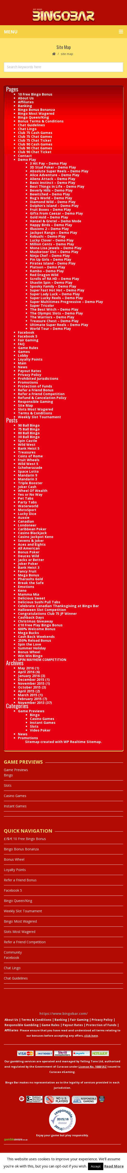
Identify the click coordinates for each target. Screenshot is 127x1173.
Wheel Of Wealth (32, 490)
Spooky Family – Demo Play (53, 286)
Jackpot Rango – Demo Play (53, 232)
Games (24, 351)
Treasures (27, 452)
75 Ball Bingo (29, 429)
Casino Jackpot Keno (35, 536)
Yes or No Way (30, 494)
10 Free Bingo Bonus (35, 94)
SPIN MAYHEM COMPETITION (42, 659)
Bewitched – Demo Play (50, 194)
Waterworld (28, 506)
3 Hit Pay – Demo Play (48, 163)
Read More (114, 1166)
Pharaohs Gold (30, 579)
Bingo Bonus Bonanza (36, 109)
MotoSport (27, 510)
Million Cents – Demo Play (52, 244)
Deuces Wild (28, 556)
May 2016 (26, 668)
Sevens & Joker (31, 540)
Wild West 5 (28, 463)
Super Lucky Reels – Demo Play (56, 298)
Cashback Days (31, 617)
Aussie (23, 517)
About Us (26, 98)
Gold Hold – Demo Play (49, 217)
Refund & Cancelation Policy (42, 397)
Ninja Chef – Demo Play (50, 255)
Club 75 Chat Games (35, 136)
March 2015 (27, 695)
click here (91, 1035)
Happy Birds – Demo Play (51, 225)
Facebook (26, 332)
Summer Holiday (32, 648)
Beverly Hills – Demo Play (51, 190)
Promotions (28, 382)
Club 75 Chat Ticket (34, 140)
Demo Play (27, 159)
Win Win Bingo (30, 655)
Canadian (26, 521)
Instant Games (42, 722)
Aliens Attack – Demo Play (52, 178)
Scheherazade (30, 467)
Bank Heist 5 (28, 448)
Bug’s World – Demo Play (51, 198)
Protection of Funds (35, 386)
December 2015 (31, 679)
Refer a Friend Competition (41, 394)
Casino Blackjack (32, 533)
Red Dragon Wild (44, 274)
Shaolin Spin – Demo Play (51, 282)
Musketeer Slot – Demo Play (54, 251)
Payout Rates (29, 371)
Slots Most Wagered (35, 409)
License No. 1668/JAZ (92, 1066)
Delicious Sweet (31, 598)
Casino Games (42, 718)
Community (13, 952)
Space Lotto (28, 471)
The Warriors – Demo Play (52, 317)
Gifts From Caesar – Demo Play (56, 213)
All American (29, 548)
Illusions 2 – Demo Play (49, 228)
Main (22, 363)
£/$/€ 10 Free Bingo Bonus (25, 838)
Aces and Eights (32, 544)
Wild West (26, 444)
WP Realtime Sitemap (82, 741)
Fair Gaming (28, 340)
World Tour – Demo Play (50, 328)
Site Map (25, 405)
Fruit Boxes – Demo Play (50, 209)
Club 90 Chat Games (35, 148)
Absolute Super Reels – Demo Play (59, 171)
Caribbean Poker (32, 529)
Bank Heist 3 (28, 567)
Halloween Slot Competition (42, 609)
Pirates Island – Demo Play (53, 263)
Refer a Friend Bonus (36, 390)
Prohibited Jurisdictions (38, 378)
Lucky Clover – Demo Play (52, 240)
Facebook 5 (27, 336)
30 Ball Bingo (29, 437)
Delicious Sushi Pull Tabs (39, 602)
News (23, 367)
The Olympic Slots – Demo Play (56, 313)
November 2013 (31, 702)
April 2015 (26, 691)
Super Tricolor (42, 305)
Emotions (26, 586)
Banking (25, 105)
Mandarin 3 (27, 479)
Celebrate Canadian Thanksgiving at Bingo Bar (58, 606)
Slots (34, 726)
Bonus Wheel (29, 652)
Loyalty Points (30, 359)
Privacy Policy (29, 374)
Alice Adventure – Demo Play (54, 175)
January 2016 (29, 675)
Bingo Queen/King (33, 117)
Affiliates (26, 102)
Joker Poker (28, 563)
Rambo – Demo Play (47, 271)
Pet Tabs (25, 498)
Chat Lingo (27, 129)
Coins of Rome (30, 456)
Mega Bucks (28, 632)
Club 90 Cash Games (35, 144)
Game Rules (28, 347)
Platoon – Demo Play (47, 267)
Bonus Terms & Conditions (41, 121)
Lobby (23, 355)
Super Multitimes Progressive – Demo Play (66, 301)
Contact (25, 155)
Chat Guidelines (31, 125)
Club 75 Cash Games (35, 132)
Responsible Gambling (22, 1025)
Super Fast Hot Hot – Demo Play (57, 290)
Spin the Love (29, 644)
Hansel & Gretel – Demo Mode (55, 221)
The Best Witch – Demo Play (54, 309)
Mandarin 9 (27, 475)
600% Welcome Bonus (36, 629)
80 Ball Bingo (29, 433)
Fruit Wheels (28, 460)
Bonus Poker (28, 552)
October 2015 (29, 687)
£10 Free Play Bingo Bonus (40, 625)
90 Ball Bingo (29, 425)
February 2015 (30, 698)
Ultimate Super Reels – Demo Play (59, 324)
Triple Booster (30, 483)
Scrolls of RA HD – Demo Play (54, 278)
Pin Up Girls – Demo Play (50, 259)
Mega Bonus (28, 575)
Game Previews (31, 711)
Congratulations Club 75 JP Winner (47, 613)
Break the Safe (31, 582)
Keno (22, 590)
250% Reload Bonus (34, 640)
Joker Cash (27, 486)
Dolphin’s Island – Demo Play (54, 205)
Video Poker (40, 730)
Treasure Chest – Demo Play (54, 321)
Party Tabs (27, 502)
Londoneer (27, 525)
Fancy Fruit (27, 571)
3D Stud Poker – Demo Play (53, 167)
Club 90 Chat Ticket (34, 152)
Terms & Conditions (35, 413)
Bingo (35, 715)
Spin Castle (27, 440)
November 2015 (31, 683)
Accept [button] (95, 1166)
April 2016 (26, 672)
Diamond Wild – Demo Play (53, 202)
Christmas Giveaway (35, 621)
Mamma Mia (28, 594)
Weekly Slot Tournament (39, 417)
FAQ (21, 344)
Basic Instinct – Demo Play (52, 182)
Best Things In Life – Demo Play (57, 186)
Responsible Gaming (35, 401)
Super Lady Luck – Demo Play (55, 294)
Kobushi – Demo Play (48, 236)
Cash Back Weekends (36, 636)
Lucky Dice (27, 513)
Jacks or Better (31, 559)
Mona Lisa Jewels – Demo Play (56, 248)
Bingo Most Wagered (36, 113)
